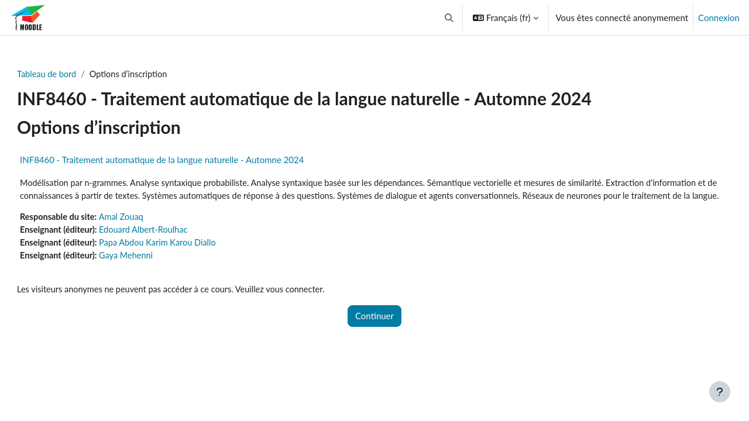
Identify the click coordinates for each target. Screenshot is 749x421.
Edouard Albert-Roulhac (172, 245)
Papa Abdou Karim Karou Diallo (187, 258)
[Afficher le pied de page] (719, 391)
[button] (449, 17)
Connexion (719, 17)
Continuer (374, 332)
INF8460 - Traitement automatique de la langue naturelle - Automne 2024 (186, 160)
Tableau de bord (72, 74)
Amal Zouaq (149, 231)
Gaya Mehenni (154, 271)
